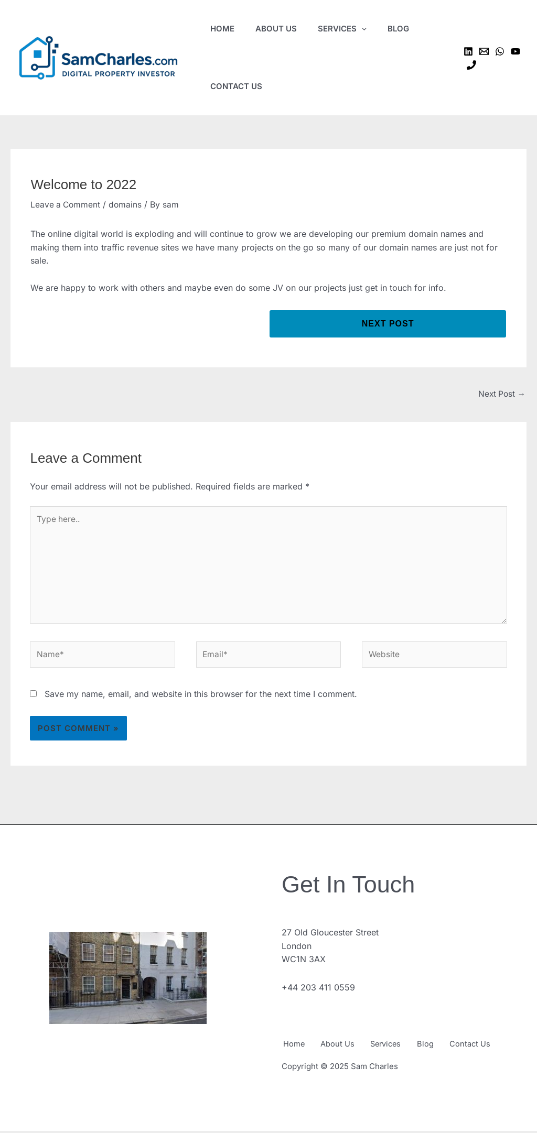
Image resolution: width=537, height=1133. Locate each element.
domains (127, 204)
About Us (341, 1047)
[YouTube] (515, 51)
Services (393, 1047)
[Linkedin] (468, 51)
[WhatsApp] (499, 51)
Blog (438, 1047)
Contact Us (487, 1047)
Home (293, 1047)
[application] (362, 29)
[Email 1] (484, 51)
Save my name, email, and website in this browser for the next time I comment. (201, 698)
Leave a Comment (66, 204)
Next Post (500, 394)
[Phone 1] (471, 65)
